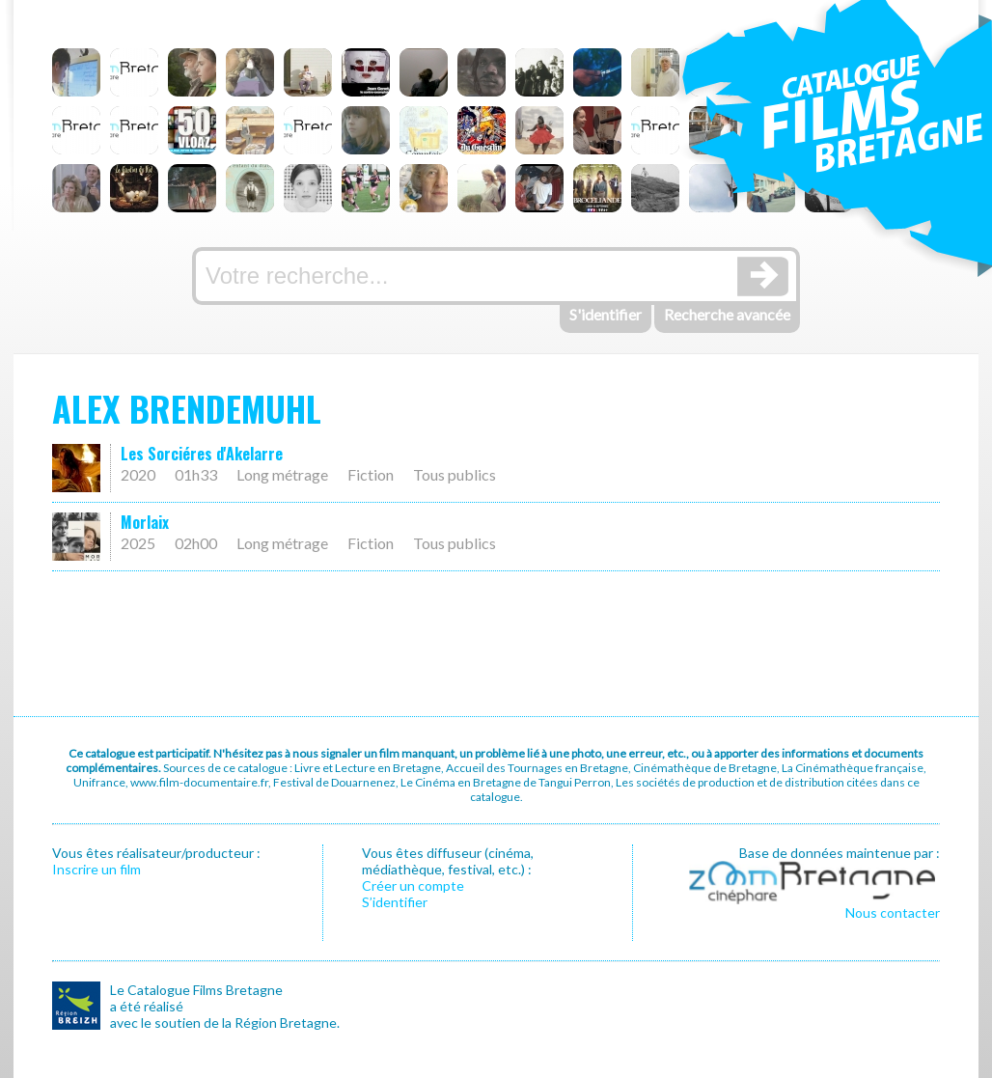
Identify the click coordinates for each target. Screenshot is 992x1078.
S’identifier (394, 902)
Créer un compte (413, 885)
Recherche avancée (727, 314)
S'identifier (605, 314)
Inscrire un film (96, 869)
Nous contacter (892, 912)
